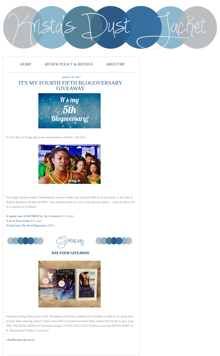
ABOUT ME (115, 64)
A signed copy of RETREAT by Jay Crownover (34, 216)
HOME (25, 64)
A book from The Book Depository (26, 225)
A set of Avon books (18, 220)
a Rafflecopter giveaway (20, 339)
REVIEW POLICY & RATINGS (69, 64)
